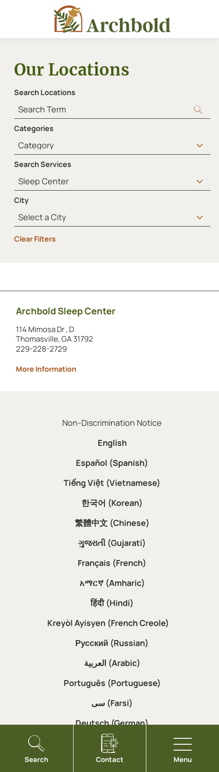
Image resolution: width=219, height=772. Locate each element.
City (21, 200)
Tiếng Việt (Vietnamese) (112, 482)
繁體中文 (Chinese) (112, 522)
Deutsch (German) (112, 722)
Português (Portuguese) (112, 682)
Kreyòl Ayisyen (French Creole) (108, 622)
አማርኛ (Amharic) (112, 582)
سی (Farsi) (112, 702)
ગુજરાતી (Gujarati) (112, 542)
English (112, 442)
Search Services (42, 164)
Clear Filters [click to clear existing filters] (35, 238)
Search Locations (44, 92)
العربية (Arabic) (112, 662)
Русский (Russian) (112, 642)
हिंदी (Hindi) (112, 602)
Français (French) (112, 562)
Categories (34, 128)
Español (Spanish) (112, 462)
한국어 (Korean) (112, 502)
